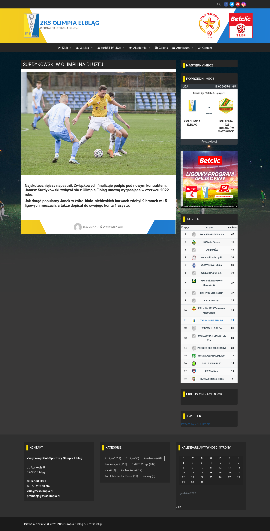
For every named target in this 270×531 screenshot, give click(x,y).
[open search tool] (219, 4)
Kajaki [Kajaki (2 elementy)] (110, 470)
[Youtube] (238, 4)
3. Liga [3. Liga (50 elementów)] (132, 458)
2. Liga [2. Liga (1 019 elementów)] (113, 458)
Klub (67, 48)
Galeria (163, 48)
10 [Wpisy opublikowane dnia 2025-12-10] (201, 467)
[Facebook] (226, 4)
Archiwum (185, 48)
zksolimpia (85, 227)
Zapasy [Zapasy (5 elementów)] (149, 476)
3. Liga (86, 48)
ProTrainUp (94, 524)
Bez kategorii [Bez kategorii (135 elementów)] (116, 464)
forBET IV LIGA (113, 48)
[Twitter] (232, 4)
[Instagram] (243, 4)
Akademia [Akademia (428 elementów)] (153, 458)
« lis (178, 507)
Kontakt (207, 48)
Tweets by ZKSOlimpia (196, 424)
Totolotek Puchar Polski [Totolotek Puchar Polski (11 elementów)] (121, 476)
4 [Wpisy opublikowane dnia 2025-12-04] (211, 463)
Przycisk (236, 16)
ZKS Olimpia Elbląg (69, 23)
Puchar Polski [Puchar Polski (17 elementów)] (131, 470)
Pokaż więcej (209, 141)
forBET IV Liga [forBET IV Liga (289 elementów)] (143, 464)
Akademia (142, 48)
